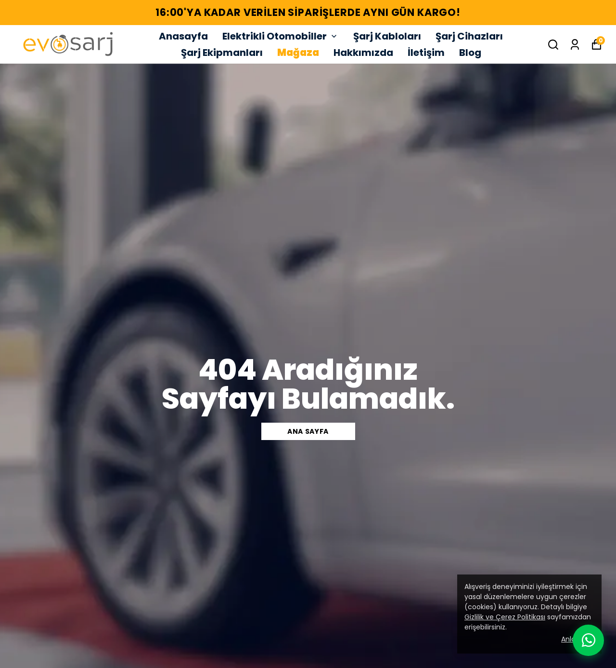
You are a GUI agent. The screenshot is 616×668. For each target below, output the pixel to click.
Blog (470, 52)
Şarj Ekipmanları (222, 52)
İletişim (426, 52)
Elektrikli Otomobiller (280, 36)
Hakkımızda (363, 52)
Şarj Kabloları (387, 36)
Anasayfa (183, 36)
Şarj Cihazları (469, 36)
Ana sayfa (308, 431)
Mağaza (298, 52)
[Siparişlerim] (575, 45)
